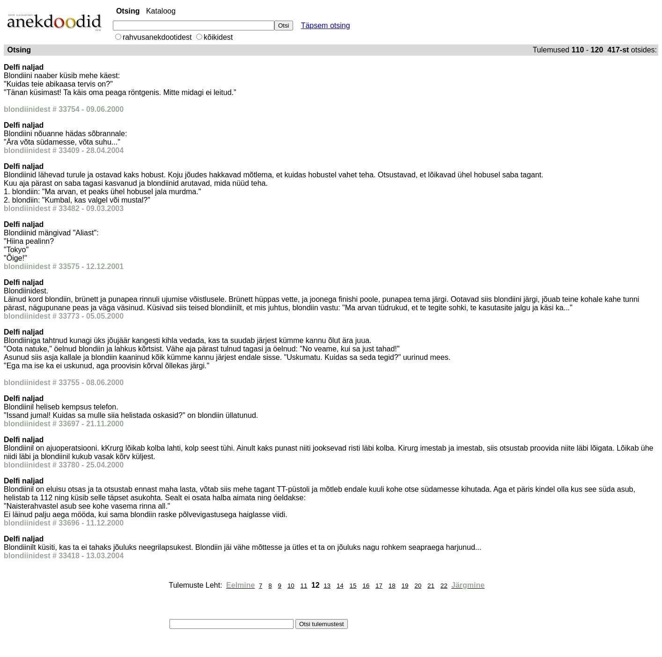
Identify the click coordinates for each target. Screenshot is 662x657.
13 (327, 585)
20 (417, 585)
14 (340, 585)
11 (304, 585)
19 (405, 585)
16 (365, 585)
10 (290, 585)
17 (378, 585)
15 (353, 585)
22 (444, 585)
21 (430, 585)
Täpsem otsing (325, 25)
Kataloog (161, 11)
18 (392, 585)
